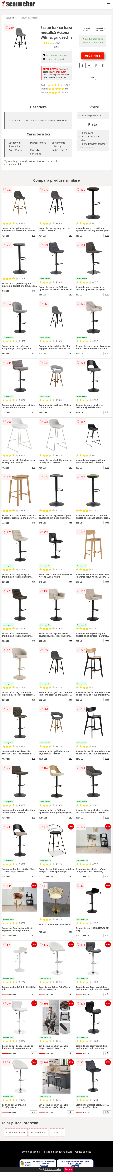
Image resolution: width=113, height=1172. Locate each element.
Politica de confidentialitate (57, 1151)
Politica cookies (82, 1151)
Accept (68, 1169)
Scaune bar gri (38, 1132)
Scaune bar (11, 17)
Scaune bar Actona (30, 17)
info (33, 235)
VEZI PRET (92, 55)
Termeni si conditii (30, 1151)
